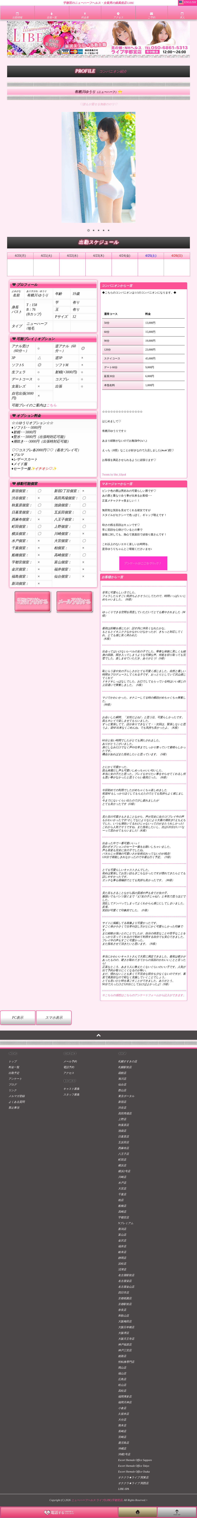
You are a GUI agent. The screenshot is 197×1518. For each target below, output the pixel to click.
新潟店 (122, 1229)
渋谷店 (122, 1107)
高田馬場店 (125, 1113)
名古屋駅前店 (126, 1275)
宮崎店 (122, 1437)
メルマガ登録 (16, 1096)
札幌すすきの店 (127, 1061)
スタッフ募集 (71, 1094)
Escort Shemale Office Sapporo (135, 1460)
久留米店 (123, 1413)
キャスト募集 (71, 1088)
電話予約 (68, 1067)
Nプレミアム (125, 1223)
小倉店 (122, 1408)
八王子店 (123, 1153)
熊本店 (122, 1425)
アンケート (15, 1078)
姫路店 (122, 1356)
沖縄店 (122, 1448)
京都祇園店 (125, 1298)
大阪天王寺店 (126, 1338)
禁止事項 (13, 1107)
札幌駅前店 (125, 1067)
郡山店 (122, 1090)
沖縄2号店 (124, 1454)
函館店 (122, 1073)
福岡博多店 (125, 1396)
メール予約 (70, 1061)
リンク (12, 1090)
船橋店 (122, 1205)
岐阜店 (122, 1252)
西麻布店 (123, 1148)
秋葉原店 (123, 1125)
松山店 (122, 1385)
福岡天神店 (125, 1402)
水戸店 (122, 1182)
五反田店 (123, 1142)
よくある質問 (16, 1101)
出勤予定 (13, 1073)
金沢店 (122, 1240)
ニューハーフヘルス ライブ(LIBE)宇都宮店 (97, 1500)
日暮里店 (123, 1136)
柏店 (121, 1200)
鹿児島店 (123, 1442)
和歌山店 (123, 1315)
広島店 (122, 1379)
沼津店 (122, 1269)
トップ (12, 1061)
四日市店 (123, 1292)
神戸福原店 (125, 1344)
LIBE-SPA (123, 1489)
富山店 (122, 1234)
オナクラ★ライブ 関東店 (133, 1477)
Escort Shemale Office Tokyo (133, 1465)
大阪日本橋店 (126, 1327)
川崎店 (122, 1177)
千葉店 (122, 1194)
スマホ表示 (54, 1018)
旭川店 (122, 1078)
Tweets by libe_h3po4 (114, 474)
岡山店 (122, 1367)
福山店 (122, 1373)
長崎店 (122, 1431)
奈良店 (122, 1309)
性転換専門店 (126, 1361)
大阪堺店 (123, 1333)
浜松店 (122, 1263)
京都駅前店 (125, 1304)
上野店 (122, 1119)
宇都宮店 (123, 1217)
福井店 (122, 1246)
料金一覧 (13, 1067)
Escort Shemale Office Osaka (134, 1471)
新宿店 (122, 1101)
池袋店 (122, 1130)
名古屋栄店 (125, 1281)
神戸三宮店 (125, 1350)
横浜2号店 (124, 1171)
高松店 (122, 1390)
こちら (51, 405)
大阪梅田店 (125, 1321)
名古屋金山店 (126, 1286)
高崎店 (122, 1211)
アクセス (68, 1073)
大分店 (122, 1419)
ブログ (12, 1084)
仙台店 (122, 1084)
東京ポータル (126, 1096)
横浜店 (122, 1165)
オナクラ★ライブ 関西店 (133, 1483)
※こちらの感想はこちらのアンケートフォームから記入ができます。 (144, 995)
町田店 (122, 1159)
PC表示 (17, 1018)
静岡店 (122, 1257)
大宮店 (122, 1188)
